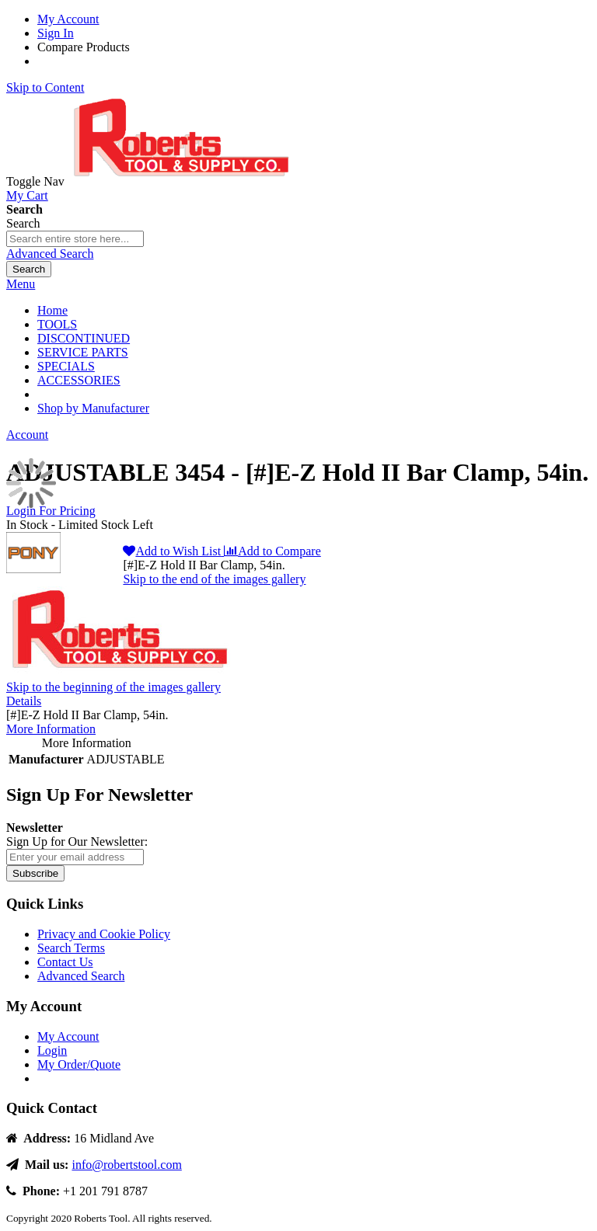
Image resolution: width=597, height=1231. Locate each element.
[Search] (28, 269)
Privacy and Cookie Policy (103, 934)
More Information (51, 728)
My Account (68, 19)
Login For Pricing (51, 510)
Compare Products (83, 47)
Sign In (55, 33)
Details (23, 701)
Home (52, 310)
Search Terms (71, 948)
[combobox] (75, 239)
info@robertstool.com (126, 1164)
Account (27, 434)
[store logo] (184, 181)
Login (52, 1050)
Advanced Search (49, 253)
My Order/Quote (78, 1064)
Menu (20, 283)
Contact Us (65, 961)
